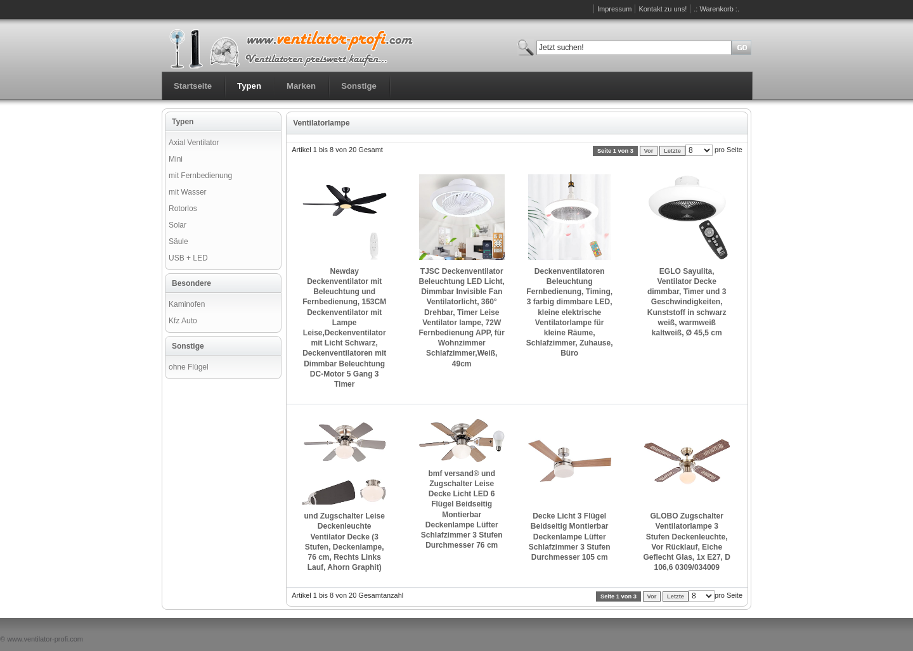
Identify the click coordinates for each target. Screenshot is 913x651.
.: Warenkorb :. (716, 9)
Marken (301, 86)
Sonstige (359, 86)
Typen (249, 86)
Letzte (672, 151)
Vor (649, 151)
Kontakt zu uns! (662, 9)
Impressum (614, 9)
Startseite (193, 86)
